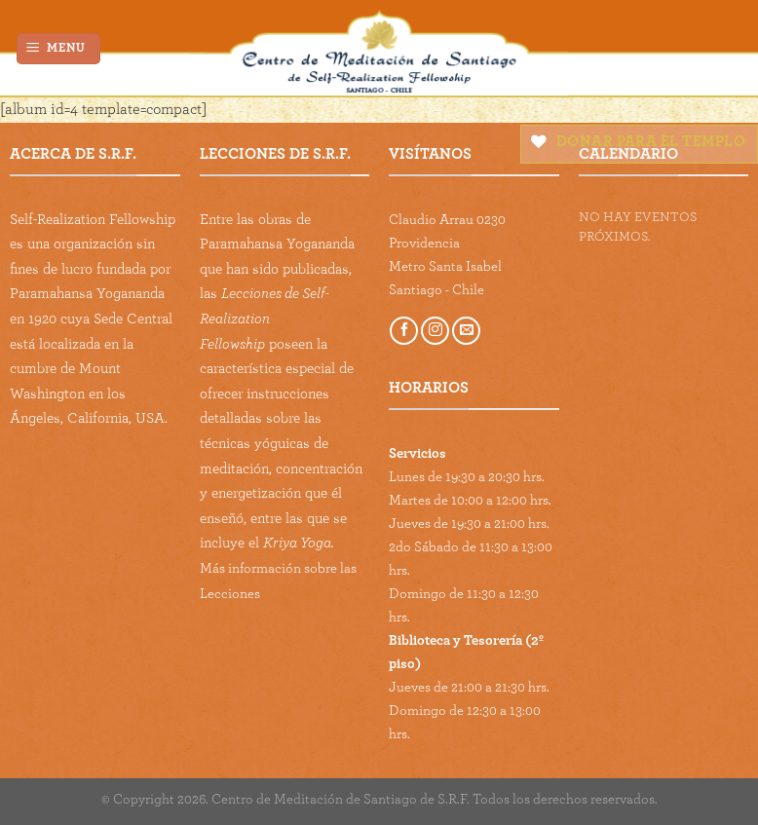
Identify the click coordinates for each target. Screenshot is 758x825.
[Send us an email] (466, 331)
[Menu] (59, 49)
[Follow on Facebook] (404, 331)
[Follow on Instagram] (435, 331)
